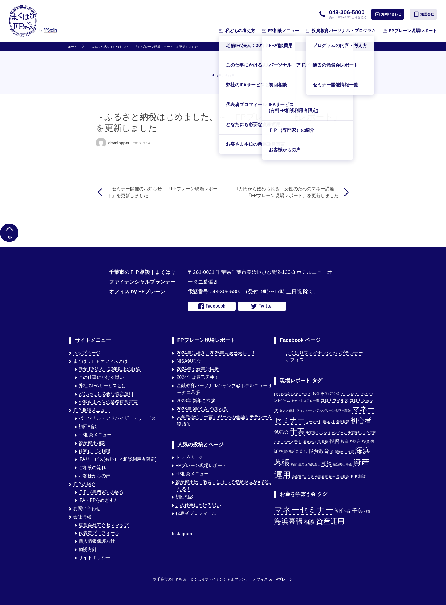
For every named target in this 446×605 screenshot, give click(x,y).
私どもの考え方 (237, 30)
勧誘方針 (88, 549)
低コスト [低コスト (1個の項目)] (329, 421)
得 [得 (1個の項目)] (319, 441)
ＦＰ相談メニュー (91, 410)
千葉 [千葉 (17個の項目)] (297, 431)
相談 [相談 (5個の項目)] (326, 463)
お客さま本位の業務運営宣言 (108, 402)
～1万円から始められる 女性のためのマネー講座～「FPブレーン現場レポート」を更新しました (285, 192)
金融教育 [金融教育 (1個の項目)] (321, 476)
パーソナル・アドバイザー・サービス (117, 418)
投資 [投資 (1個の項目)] (367, 511)
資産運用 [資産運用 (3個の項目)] (330, 521)
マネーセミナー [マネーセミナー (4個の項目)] (303, 509)
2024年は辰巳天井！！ (200, 377)
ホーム (72, 46)
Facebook (211, 306)
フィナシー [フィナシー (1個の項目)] (304, 410)
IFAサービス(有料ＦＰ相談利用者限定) (118, 459)
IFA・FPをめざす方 (98, 500)
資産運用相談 (92, 443)
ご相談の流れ (92, 467)
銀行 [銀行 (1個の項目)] (332, 476)
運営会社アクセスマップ (104, 525)
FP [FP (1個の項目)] (276, 393)
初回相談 (88, 426)
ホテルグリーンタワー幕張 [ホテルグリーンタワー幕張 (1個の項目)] (332, 410)
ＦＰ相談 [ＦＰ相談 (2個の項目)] (358, 476)
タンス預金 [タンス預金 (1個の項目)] (287, 410)
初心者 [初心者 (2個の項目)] (342, 511)
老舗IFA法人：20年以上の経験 (110, 369)
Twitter (262, 306)
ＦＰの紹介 (84, 484)
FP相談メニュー (280, 30)
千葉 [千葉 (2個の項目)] (357, 511)
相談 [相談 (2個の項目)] (309, 522)
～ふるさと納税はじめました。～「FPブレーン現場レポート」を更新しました (143, 46)
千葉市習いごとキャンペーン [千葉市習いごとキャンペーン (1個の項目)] (326, 432)
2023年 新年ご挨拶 (196, 400)
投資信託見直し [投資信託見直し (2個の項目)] (293, 451)
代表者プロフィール (99, 532)
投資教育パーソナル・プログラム (341, 30)
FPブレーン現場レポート (410, 30)
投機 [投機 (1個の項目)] (325, 441)
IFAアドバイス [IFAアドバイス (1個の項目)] (301, 393)
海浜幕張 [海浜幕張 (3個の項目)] (288, 521)
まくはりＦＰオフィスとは (100, 361)
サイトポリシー (94, 557)
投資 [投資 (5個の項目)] (334, 441)
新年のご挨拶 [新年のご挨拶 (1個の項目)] (344, 451)
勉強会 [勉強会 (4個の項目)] (281, 432)
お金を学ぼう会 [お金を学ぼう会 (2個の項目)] (326, 393)
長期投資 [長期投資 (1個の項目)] (342, 476)
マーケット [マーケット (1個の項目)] (313, 421)
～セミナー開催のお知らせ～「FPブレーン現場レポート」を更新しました (162, 192)
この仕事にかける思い (101, 377)
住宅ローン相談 (94, 451)
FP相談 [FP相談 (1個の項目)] (284, 393)
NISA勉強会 (189, 361)
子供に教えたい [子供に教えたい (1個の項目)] (305, 441)
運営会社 (424, 14)
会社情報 (82, 516)
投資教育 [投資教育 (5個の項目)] (319, 451)
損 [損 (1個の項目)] (331, 451)
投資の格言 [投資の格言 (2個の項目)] (351, 441)
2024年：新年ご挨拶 (198, 369)
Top (9, 232)
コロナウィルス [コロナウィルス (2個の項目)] (334, 400)
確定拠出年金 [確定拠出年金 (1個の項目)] (342, 464)
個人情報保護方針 (97, 541)
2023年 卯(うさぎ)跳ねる (202, 408)
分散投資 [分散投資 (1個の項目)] (342, 421)
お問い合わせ (388, 14)
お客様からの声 (94, 475)
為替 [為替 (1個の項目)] (294, 464)
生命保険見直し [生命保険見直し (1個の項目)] (309, 464)
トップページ (86, 352)
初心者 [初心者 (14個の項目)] (361, 420)
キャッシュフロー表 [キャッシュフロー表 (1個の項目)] (305, 400)
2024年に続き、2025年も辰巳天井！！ (216, 352)
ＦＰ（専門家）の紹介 (101, 492)
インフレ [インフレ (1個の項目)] (347, 393)
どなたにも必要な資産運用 (106, 393)
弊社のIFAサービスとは (102, 385)
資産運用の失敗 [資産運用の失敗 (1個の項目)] (303, 476)
